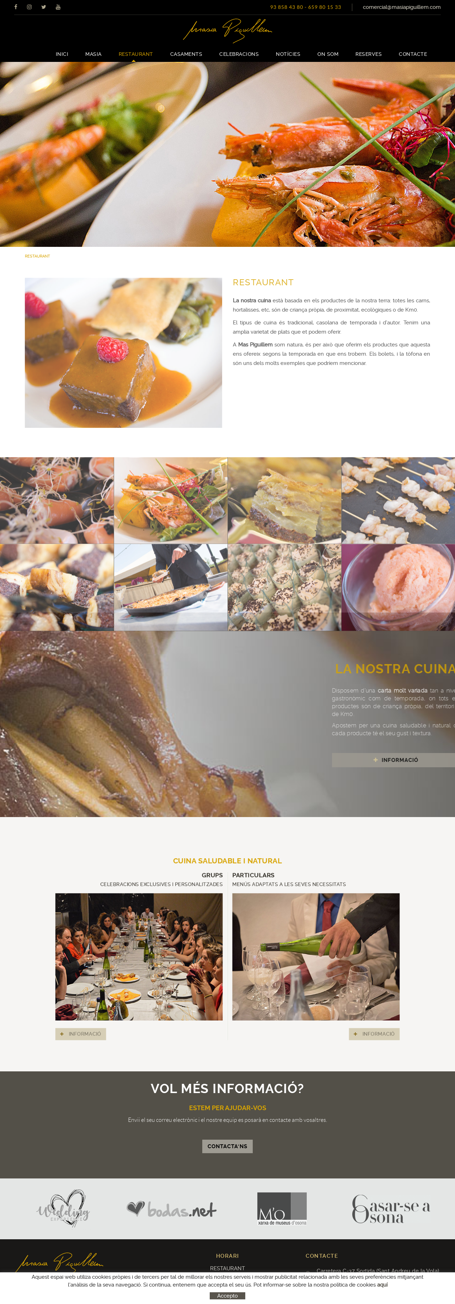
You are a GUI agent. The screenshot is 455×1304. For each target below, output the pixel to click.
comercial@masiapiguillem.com (402, 7)
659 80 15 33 (324, 7)
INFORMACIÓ (144, 995)
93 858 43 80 (286, 7)
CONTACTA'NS (227, 1146)
